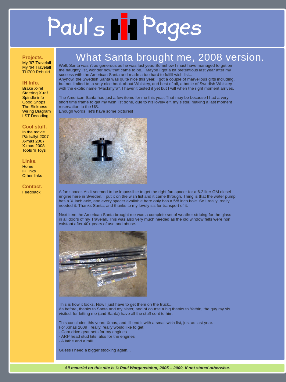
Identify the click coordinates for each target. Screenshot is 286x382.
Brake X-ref (32, 88)
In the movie (33, 132)
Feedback (31, 192)
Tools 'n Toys (34, 150)
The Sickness (34, 106)
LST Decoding (35, 116)
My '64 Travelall (36, 67)
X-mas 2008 (33, 145)
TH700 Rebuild (36, 72)
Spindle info (33, 97)
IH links (29, 171)
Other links (32, 175)
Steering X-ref (35, 93)
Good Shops (33, 102)
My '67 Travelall (36, 62)
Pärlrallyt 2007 (35, 136)
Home (27, 166)
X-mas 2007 (33, 141)
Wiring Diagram (36, 111)
